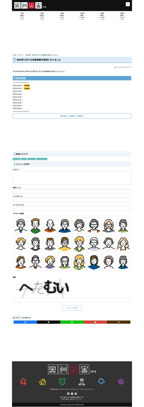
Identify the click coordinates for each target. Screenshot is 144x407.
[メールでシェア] (95, 322)
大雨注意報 (16, 159)
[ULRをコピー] (118, 322)
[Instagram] (76, 394)
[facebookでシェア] (25, 322)
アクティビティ (64, 389)
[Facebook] (68, 394)
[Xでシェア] (48, 322)
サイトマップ (74, 389)
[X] (72, 394)
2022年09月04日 (42, 159)
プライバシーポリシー (87, 389)
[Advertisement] (72, 38)
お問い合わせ (54, 389)
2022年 (24, 159)
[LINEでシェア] (72, 322)
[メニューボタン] (128, 4)
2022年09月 (31, 159)
